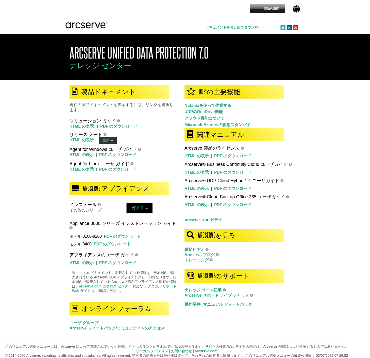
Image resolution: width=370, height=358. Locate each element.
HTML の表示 (82, 126)
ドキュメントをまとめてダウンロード (235, 27)
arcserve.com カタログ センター (105, 286)
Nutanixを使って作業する (207, 105)
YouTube (295, 27)
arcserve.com (206, 351)
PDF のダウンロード (118, 126)
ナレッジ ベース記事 (203, 290)
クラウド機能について (204, 118)
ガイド (140, 208)
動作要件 (192, 304)
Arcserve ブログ (199, 255)
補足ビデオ (194, 249)
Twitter (283, 27)
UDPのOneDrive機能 (203, 112)
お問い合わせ (181, 351)
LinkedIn (289, 27)
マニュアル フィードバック (227, 304)
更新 (107, 140)
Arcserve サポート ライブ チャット (217, 295)
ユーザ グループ (84, 323)
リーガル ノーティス (152, 351)
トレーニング (196, 260)
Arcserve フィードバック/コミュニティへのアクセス (117, 328)
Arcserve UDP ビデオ (203, 220)
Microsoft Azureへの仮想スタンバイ (217, 125)
